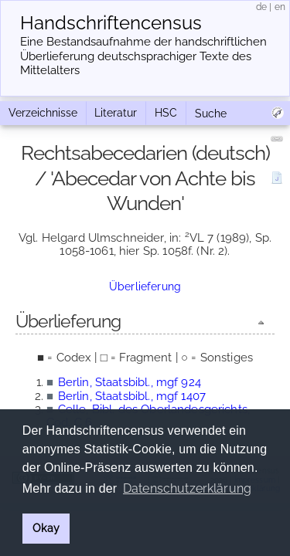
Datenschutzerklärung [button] (187, 488)
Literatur (115, 113)
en (280, 7)
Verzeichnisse (43, 113)
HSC (166, 113)
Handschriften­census (111, 23)
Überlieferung (145, 286)
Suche (211, 113)
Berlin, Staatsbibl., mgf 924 (129, 382)
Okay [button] (46, 527)
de (261, 7)
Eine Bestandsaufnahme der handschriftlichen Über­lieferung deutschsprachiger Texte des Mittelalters (143, 56)
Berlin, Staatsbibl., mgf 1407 (132, 396)
